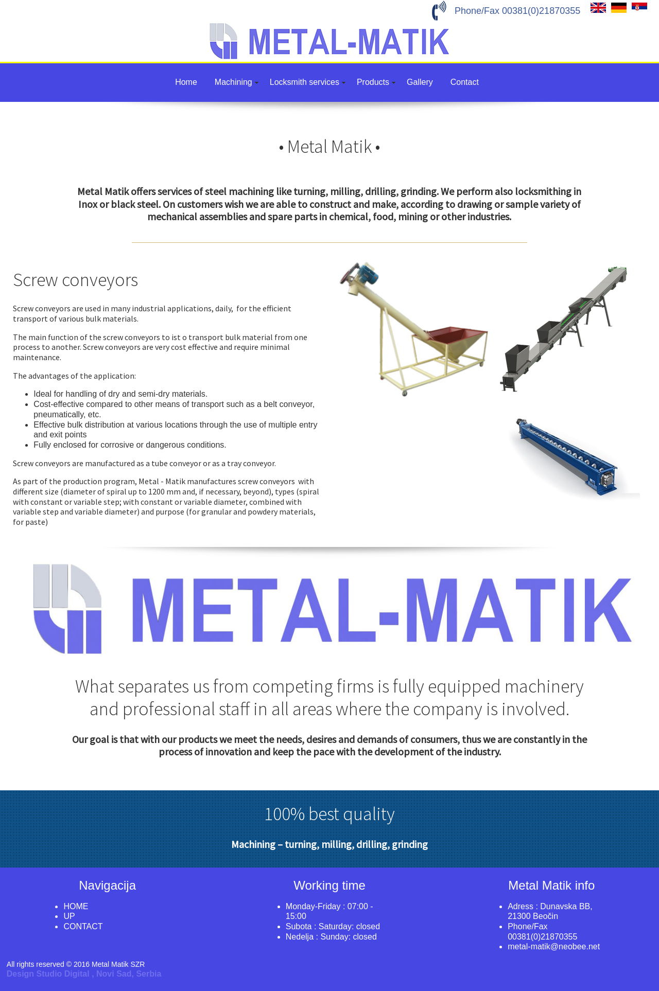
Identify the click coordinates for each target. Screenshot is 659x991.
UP (69, 916)
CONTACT (82, 926)
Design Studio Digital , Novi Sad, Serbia (84, 973)
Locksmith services (304, 82)
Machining (233, 82)
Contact (464, 82)
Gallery (420, 82)
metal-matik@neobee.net (554, 946)
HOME (75, 906)
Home (186, 82)
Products (373, 82)
